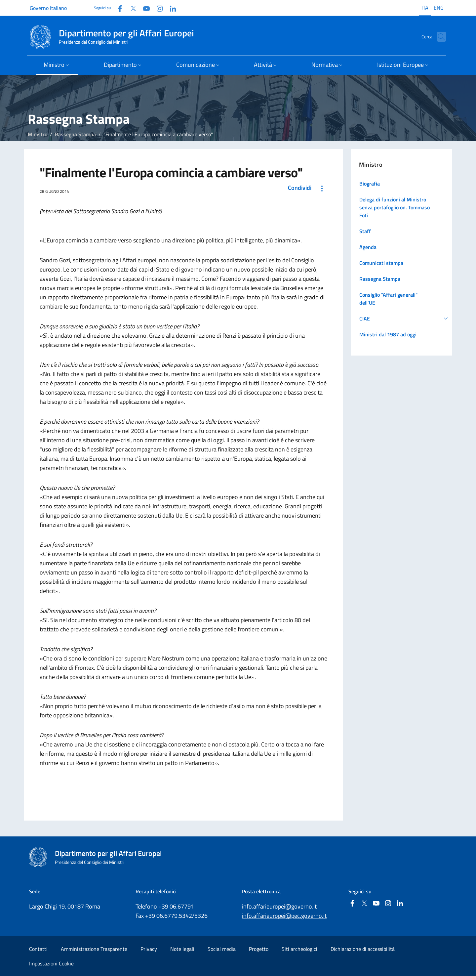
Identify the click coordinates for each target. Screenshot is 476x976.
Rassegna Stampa (75, 134)
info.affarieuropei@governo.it (279, 906)
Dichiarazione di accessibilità (363, 949)
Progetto (258, 949)
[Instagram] (157, 7)
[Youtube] (143, 7)
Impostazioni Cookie (51, 963)
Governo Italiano (48, 8)
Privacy (148, 949)
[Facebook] (117, 7)
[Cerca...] (438, 37)
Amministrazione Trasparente (94, 949)
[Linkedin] (170, 7)
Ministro (37, 134)
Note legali (182, 949)
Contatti (38, 949)
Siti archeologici (299, 949)
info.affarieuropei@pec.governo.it (284, 915)
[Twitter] (130, 7)
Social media (222, 949)
